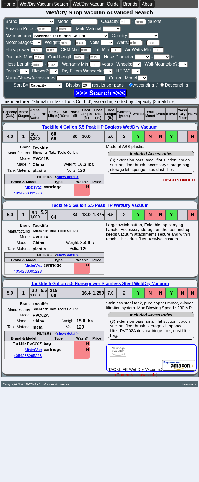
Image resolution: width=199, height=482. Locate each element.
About (147, 4)
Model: (78, 21)
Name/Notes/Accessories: (55, 77)
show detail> (67, 177)
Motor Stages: (24, 42)
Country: (135, 35)
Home (9, 4)
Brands (130, 4)
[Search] (100, 93)
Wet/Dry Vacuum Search (44, 4)
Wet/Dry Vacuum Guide (96, 4)
